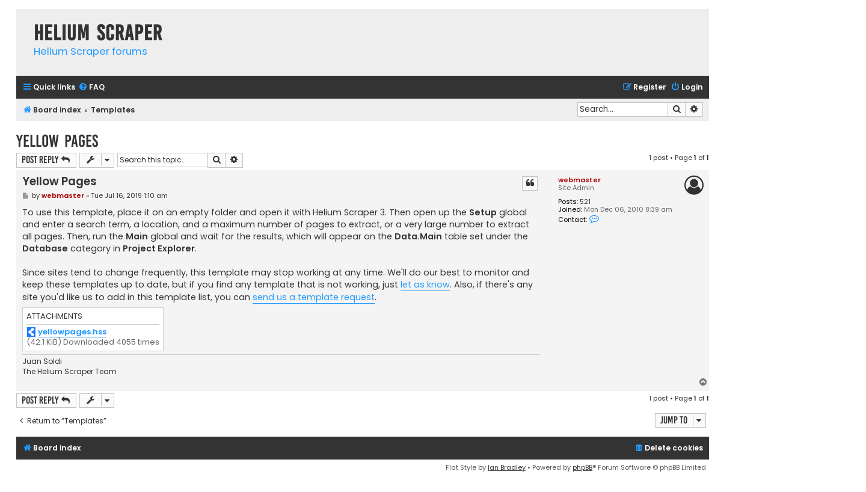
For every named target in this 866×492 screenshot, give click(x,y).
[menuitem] (91, 87)
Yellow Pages (57, 141)
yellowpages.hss (72, 332)
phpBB (582, 467)
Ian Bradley (507, 467)
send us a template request (314, 297)
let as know (425, 284)
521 (585, 202)
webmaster (579, 180)
